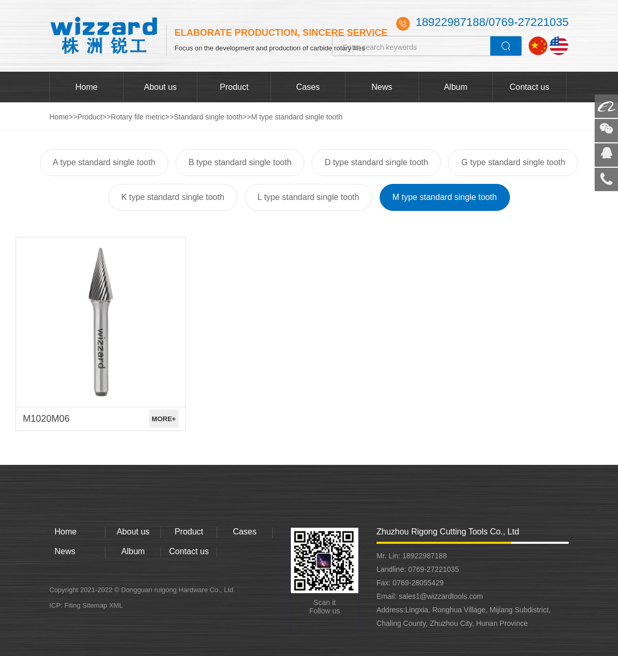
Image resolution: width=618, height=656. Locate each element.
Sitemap (95, 605)
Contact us (529, 87)
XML (116, 605)
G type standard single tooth (513, 162)
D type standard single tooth (376, 162)
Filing (73, 605)
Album (455, 87)
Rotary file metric (138, 117)
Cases (307, 87)
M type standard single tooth (296, 117)
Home (86, 87)
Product (234, 87)
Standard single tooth (208, 117)
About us (160, 87)
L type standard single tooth (308, 197)
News (381, 87)
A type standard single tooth (104, 162)
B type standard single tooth (240, 162)
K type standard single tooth (172, 197)
